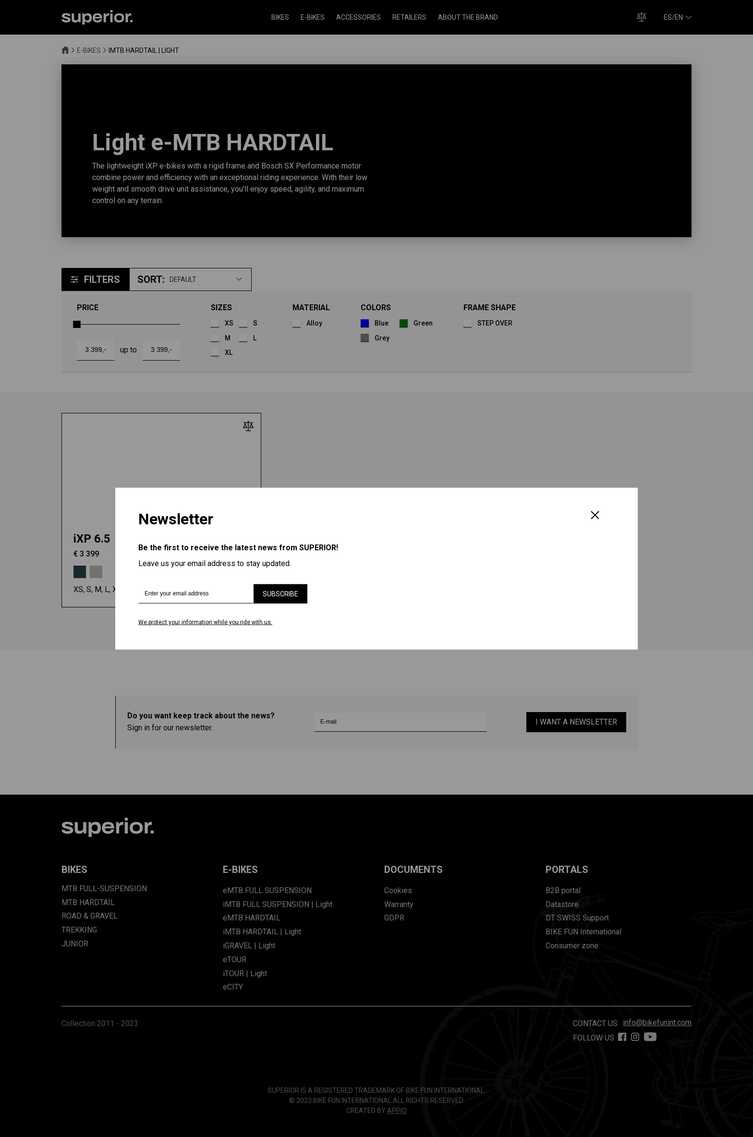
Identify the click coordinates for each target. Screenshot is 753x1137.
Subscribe (280, 594)
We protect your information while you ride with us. (205, 622)
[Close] (595, 516)
